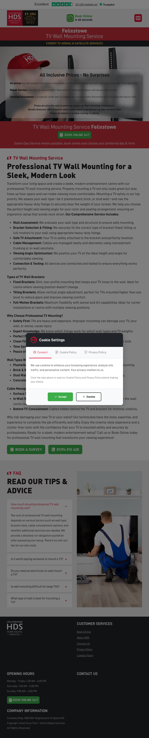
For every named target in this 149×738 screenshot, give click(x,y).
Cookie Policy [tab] (66, 352)
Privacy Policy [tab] (95, 352)
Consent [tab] (40, 352)
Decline (88, 396)
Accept (60, 396)
